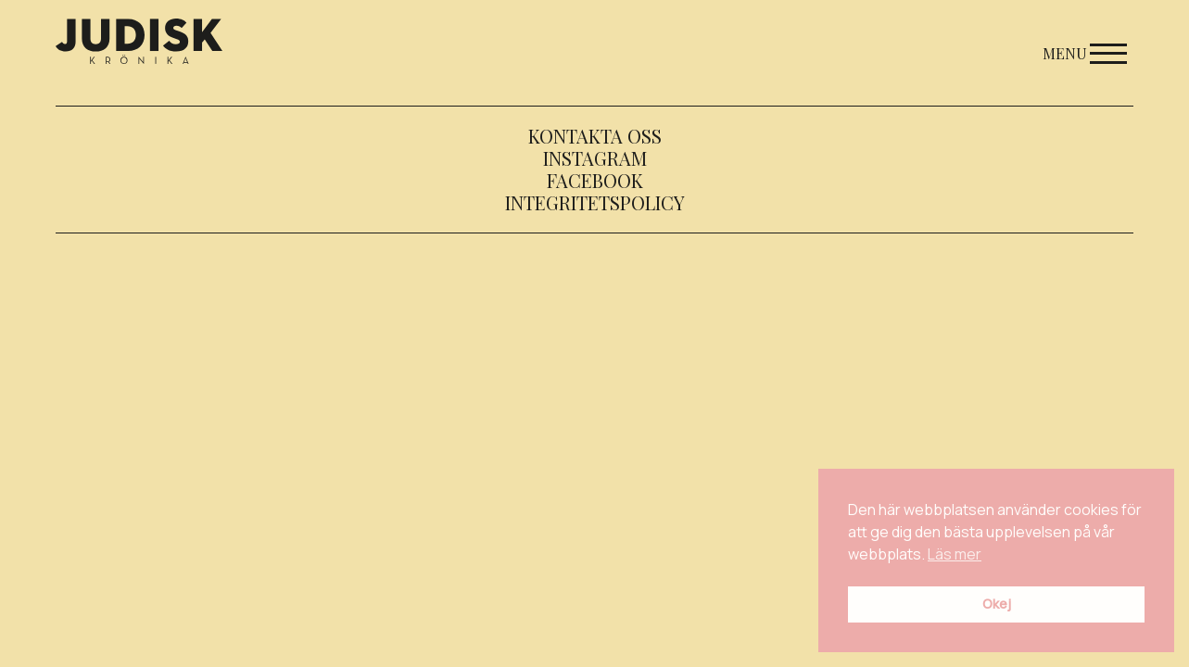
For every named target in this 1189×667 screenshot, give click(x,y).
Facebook (595, 180)
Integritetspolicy (595, 202)
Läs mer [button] (954, 554)
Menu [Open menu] (1085, 54)
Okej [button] (996, 603)
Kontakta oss (595, 135)
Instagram (595, 157)
